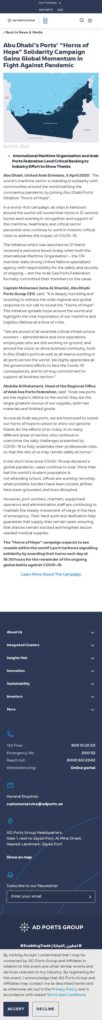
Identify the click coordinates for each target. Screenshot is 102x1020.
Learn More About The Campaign (51, 574)
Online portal (83, 768)
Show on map (19, 857)
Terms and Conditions (66, 995)
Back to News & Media (23, 32)
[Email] (51, 897)
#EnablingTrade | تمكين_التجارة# (51, 946)
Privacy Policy (65, 989)
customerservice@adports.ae (35, 804)
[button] (16, 1009)
